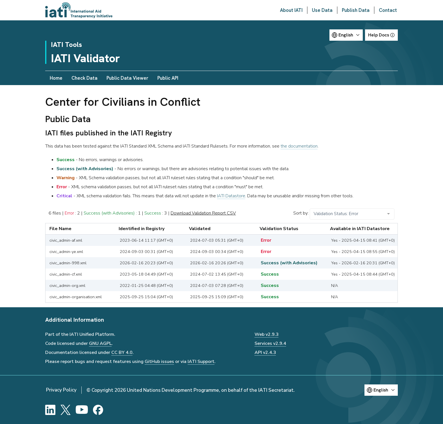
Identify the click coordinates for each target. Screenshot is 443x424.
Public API (167, 78)
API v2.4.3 (265, 352)
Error (69, 213)
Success (152, 213)
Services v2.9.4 (270, 343)
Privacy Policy (61, 390)
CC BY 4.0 (122, 352)
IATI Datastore (231, 196)
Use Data (322, 10)
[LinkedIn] (50, 410)
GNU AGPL (100, 343)
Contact (388, 10)
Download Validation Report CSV (203, 213)
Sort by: (301, 213)
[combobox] (352, 214)
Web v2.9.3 (267, 334)
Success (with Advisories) (109, 213)
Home (56, 78)
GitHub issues (159, 361)
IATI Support (201, 361)
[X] (65, 410)
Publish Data (356, 10)
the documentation (299, 146)
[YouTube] (82, 410)
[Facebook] (98, 410)
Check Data (84, 78)
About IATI (291, 10)
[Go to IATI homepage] (78, 10)
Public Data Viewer (127, 78)
